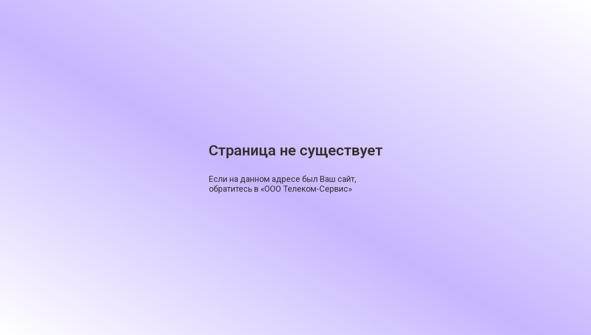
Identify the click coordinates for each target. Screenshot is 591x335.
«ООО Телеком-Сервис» (306, 189)
